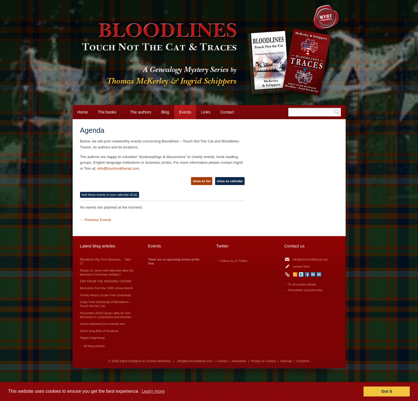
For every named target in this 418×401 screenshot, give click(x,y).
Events (185, 112)
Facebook (307, 274)
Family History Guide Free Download (105, 295)
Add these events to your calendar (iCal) (109, 194)
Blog (165, 112)
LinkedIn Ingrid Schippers (313, 274)
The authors (140, 112)
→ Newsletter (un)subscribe (303, 290)
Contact (227, 114)
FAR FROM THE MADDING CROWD (106, 281)
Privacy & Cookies (263, 361)
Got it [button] (386, 391)
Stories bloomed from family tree (102, 324)
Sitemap (286, 361)
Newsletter (239, 361)
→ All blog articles (92, 346)
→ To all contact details (300, 284)
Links (206, 112)
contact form (301, 266)
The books (107, 114)
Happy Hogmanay (92, 337)
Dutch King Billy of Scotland (99, 331)
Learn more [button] (153, 391)
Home (82, 112)
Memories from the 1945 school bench (106, 288)
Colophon (303, 361)
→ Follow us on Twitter (232, 261)
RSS (295, 274)
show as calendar (230, 181)
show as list (201, 181)
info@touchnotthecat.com (118, 168)
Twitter (301, 274)
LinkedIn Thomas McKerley (319, 274)
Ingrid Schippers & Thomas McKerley (145, 361)
